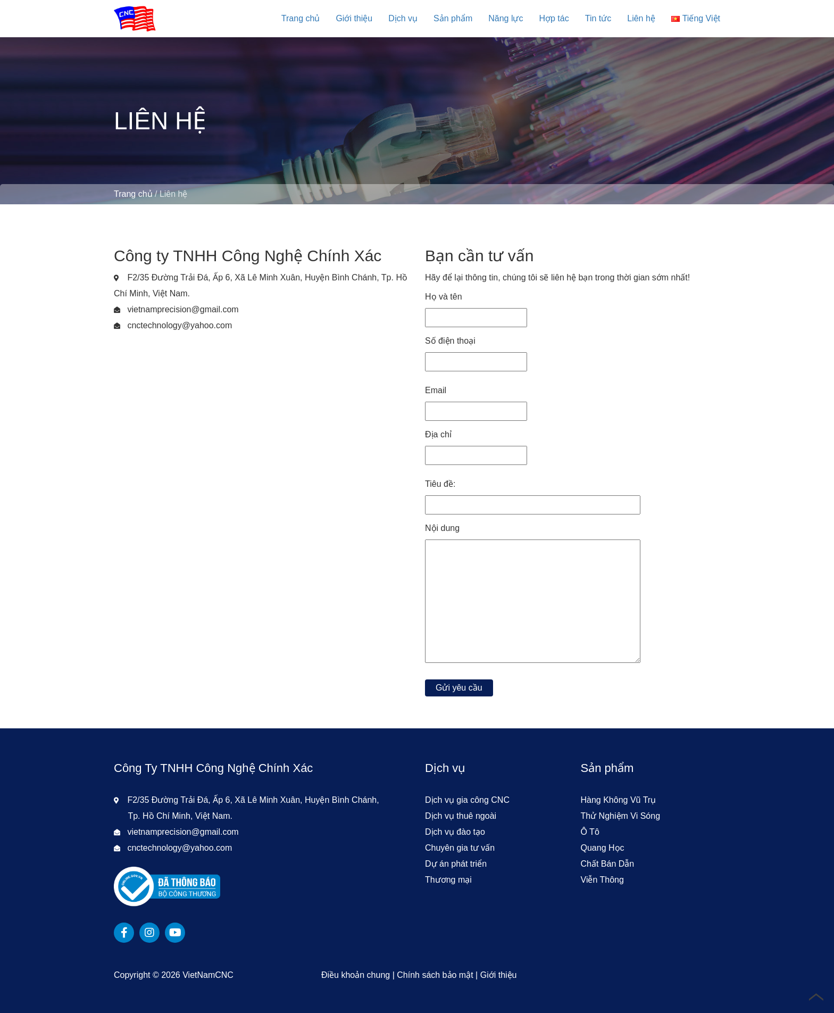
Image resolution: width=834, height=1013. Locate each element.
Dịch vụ (403, 18)
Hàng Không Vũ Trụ (618, 799)
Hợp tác (554, 18)
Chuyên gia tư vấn (460, 847)
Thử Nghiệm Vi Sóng (621, 815)
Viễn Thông (602, 879)
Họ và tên (476, 307)
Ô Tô (590, 831)
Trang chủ (300, 18)
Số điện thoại (476, 351)
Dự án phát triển (456, 863)
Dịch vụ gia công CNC (467, 799)
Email (476, 401)
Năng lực (505, 18)
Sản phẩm (452, 18)
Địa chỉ (476, 445)
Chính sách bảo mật (435, 974)
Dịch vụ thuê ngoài (460, 815)
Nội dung (532, 597)
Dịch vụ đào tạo (455, 831)
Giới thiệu (354, 18)
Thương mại (448, 879)
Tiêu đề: (532, 494)
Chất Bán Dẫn (608, 863)
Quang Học (602, 847)
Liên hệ (641, 18)
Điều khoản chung (355, 974)
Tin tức (598, 18)
